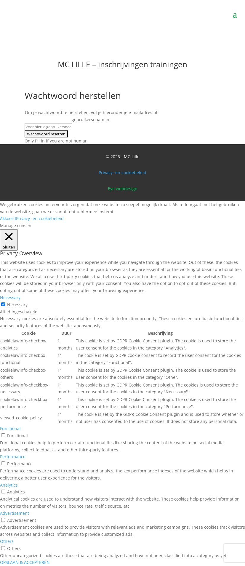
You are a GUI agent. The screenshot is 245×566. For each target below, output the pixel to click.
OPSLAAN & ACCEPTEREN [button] (25, 562)
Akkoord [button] (8, 218)
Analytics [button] (9, 485)
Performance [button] (12, 456)
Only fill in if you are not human (56, 141)
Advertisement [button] (14, 513)
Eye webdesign (122, 188)
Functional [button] (10, 428)
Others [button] (7, 541)
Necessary (17, 304)
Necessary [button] (10, 297)
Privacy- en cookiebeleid (122, 172)
